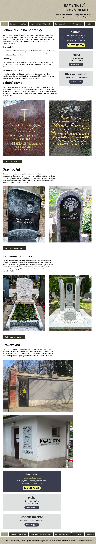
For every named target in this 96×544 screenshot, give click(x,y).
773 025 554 (77, 45)
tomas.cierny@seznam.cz (76, 35)
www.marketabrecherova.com (64, 541)
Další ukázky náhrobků (13, 337)
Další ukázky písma (11, 161)
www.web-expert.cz (85, 541)
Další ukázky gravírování (13, 248)
